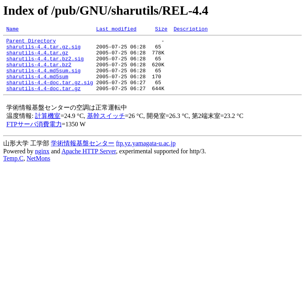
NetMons (38, 170)
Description (191, 29)
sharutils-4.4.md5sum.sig (43, 78)
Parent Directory (31, 42)
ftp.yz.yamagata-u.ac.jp (146, 155)
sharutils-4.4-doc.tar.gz (43, 100)
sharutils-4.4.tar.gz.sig (43, 50)
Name (12, 29)
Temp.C (13, 170)
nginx (42, 163)
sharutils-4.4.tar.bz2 (38, 71)
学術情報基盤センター (82, 155)
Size (161, 29)
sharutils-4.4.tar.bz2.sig (45, 64)
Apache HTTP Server (89, 163)
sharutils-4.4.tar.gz (37, 57)
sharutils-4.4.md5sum (37, 85)
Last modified (116, 29)
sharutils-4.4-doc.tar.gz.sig (49, 93)
